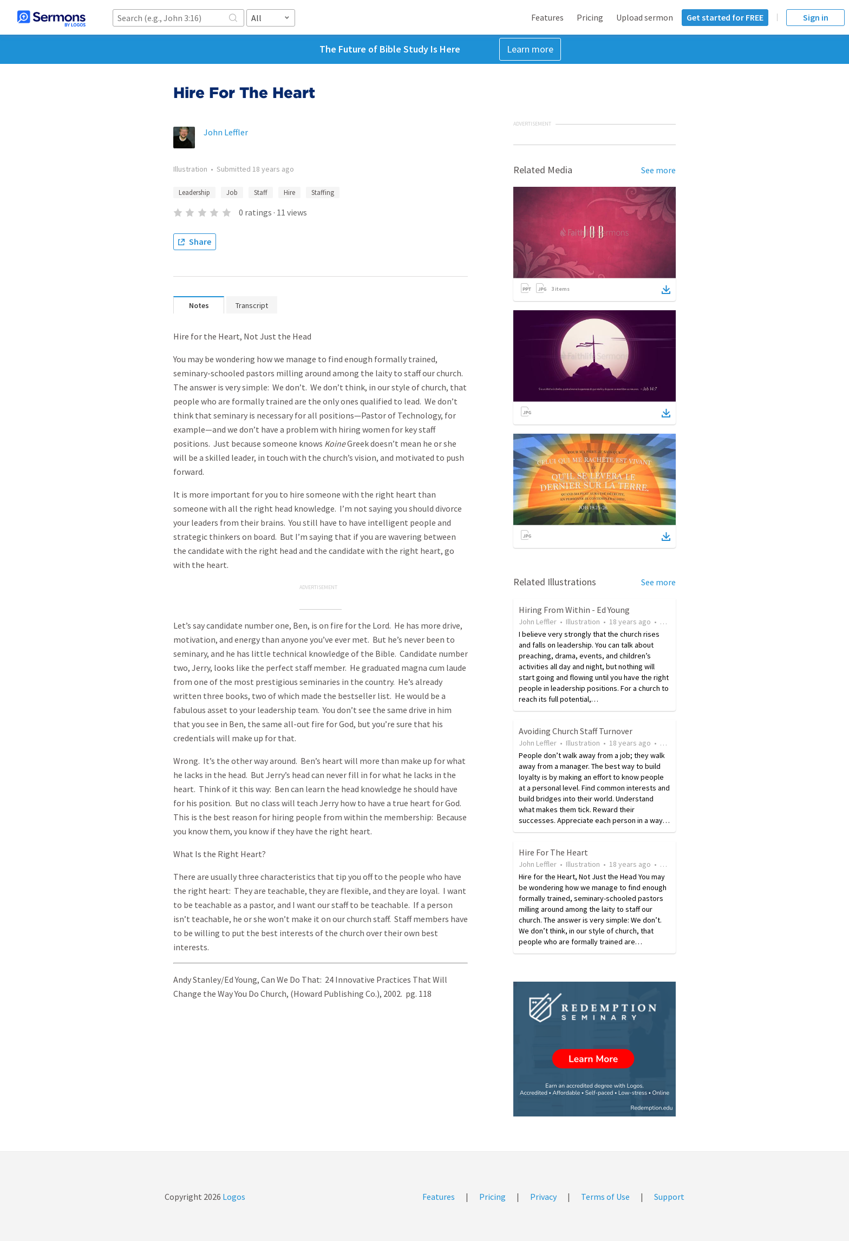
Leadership (194, 192)
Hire (289, 192)
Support (669, 1196)
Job (232, 192)
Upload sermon (644, 17)
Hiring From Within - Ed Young (574, 609)
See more (658, 170)
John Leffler (226, 132)
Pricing (590, 17)
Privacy (543, 1196)
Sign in (815, 17)
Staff (260, 192)
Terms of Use (605, 1196)
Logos (233, 1196)
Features (547, 17)
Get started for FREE (725, 17)
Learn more (530, 49)
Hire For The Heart (553, 852)
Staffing (322, 192)
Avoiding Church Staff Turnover (575, 731)
